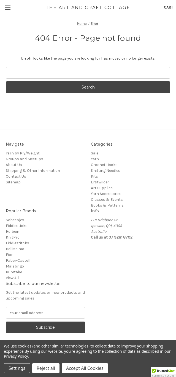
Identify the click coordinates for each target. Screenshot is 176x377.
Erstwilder (100, 182)
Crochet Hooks (104, 164)
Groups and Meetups (24, 159)
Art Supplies (102, 188)
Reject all (46, 368)
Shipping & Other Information (33, 170)
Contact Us (16, 176)
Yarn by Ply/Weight (23, 153)
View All (12, 278)
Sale (94, 153)
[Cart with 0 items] (168, 7)
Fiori (9, 254)
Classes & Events (107, 199)
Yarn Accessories (106, 193)
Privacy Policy (16, 356)
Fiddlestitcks (17, 243)
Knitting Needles (105, 170)
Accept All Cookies (85, 368)
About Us (14, 164)
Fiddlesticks (17, 225)
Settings (17, 368)
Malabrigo (15, 266)
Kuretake (14, 272)
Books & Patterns (107, 205)
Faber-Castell (18, 260)
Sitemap (13, 182)
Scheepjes (15, 220)
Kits (94, 176)
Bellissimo (15, 249)
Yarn (95, 159)
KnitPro (13, 237)
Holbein (12, 231)
